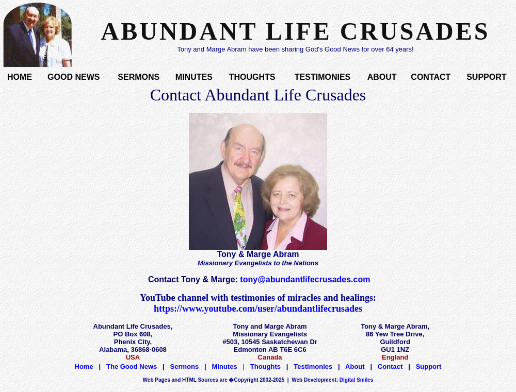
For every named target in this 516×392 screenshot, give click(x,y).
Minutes (224, 366)
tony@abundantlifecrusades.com (305, 279)
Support (429, 366)
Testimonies (313, 366)
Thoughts (265, 366)
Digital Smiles (332, 380)
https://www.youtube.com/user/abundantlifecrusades (258, 308)
